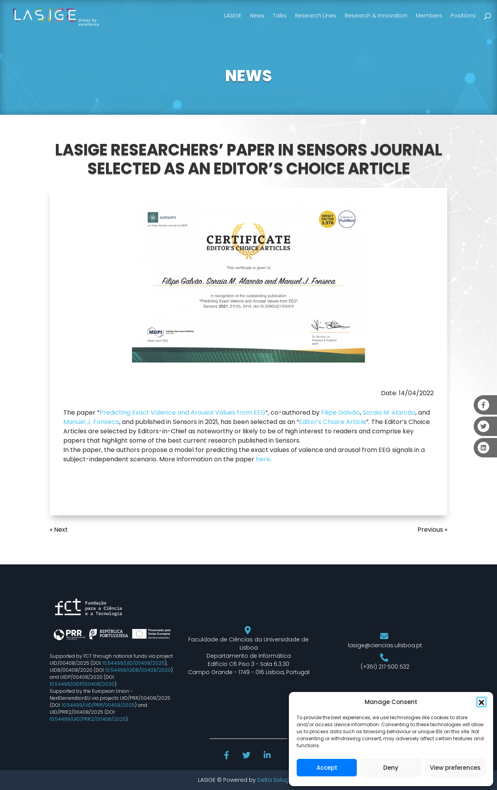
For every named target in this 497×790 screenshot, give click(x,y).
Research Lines (315, 15)
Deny (390, 768)
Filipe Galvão (340, 412)
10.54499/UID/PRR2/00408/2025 (88, 719)
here (263, 459)
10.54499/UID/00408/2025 (134, 663)
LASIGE (233, 15)
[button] (481, 702)
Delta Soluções (278, 780)
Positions (463, 15)
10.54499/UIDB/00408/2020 (138, 670)
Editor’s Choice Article (332, 421)
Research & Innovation (376, 15)
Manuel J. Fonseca (91, 421)
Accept (326, 768)
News (257, 15)
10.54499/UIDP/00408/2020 (82, 684)
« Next (59, 529)
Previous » (432, 529)
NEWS (248, 76)
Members (429, 15)
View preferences (455, 768)
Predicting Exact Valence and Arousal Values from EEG (182, 412)
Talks (280, 15)
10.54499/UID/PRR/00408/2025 (98, 705)
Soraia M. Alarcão (389, 412)
